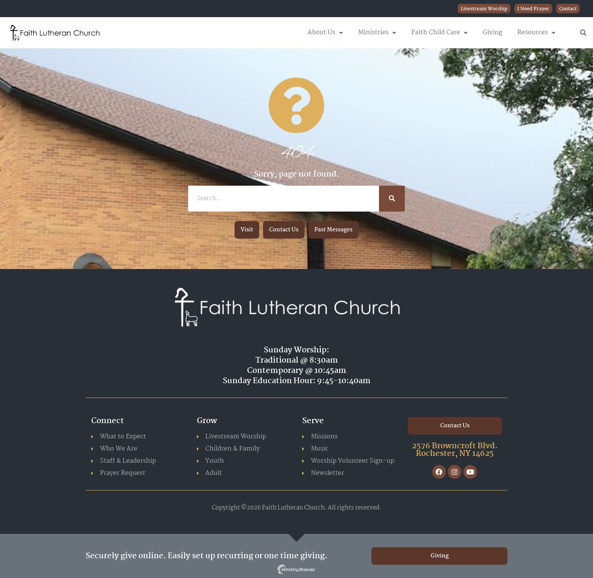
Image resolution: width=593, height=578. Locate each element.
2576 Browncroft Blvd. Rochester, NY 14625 (455, 449)
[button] (583, 32)
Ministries (377, 33)
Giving (492, 32)
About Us (325, 33)
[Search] (392, 199)
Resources (536, 33)
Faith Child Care (439, 33)
